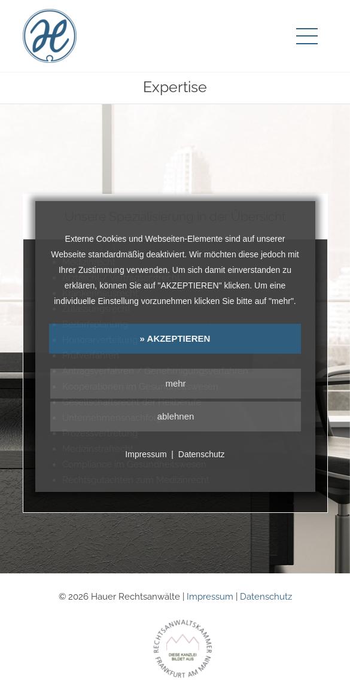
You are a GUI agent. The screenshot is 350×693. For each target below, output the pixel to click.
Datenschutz (266, 596)
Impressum (210, 596)
